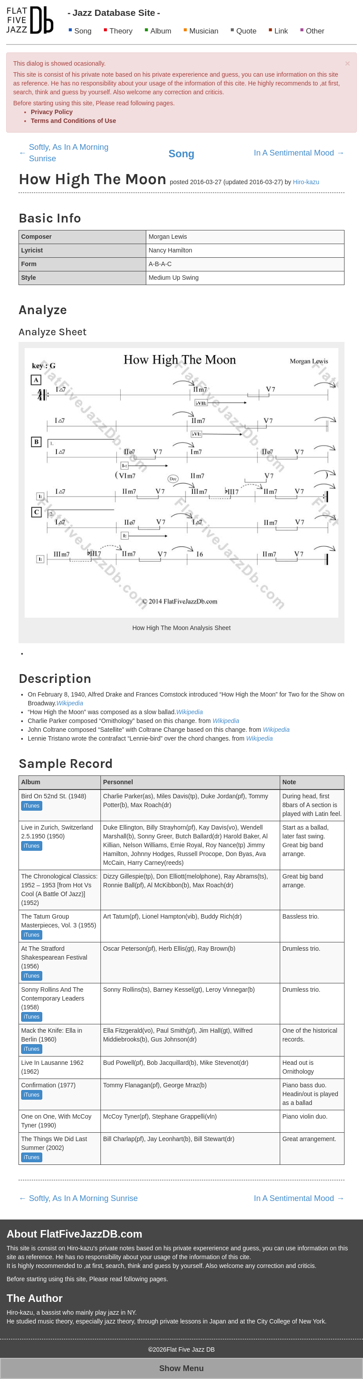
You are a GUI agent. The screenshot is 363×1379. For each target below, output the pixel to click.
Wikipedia (69, 703)
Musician (204, 31)
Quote (247, 31)
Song (83, 31)
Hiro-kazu (306, 181)
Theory (121, 31)
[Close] (347, 63)
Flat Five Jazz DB (191, 1349)
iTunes (32, 806)
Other (315, 31)
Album (160, 31)
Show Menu (181, 1368)
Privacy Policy (52, 111)
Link (281, 31)
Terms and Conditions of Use (73, 120)
